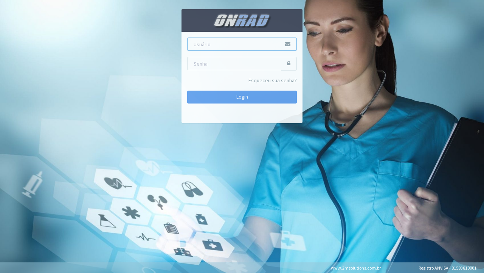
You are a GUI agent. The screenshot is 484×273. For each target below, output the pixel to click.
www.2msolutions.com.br (356, 268)
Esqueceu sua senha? (272, 80)
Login (242, 97)
